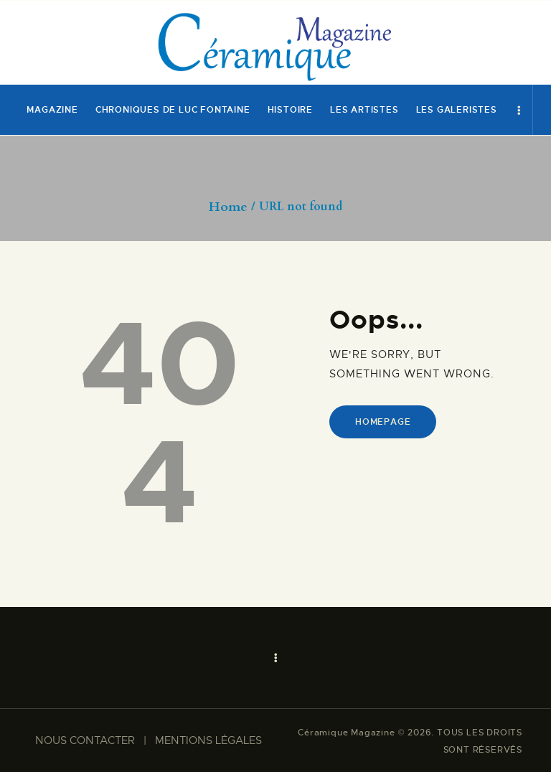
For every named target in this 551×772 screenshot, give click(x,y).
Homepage (382, 422)
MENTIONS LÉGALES (208, 740)
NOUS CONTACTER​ (85, 740)
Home (228, 207)
